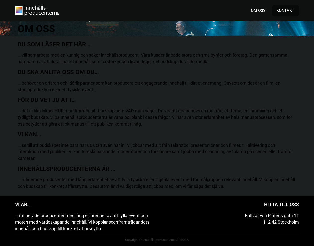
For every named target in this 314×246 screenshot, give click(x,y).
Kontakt (285, 10)
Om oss (258, 10)
